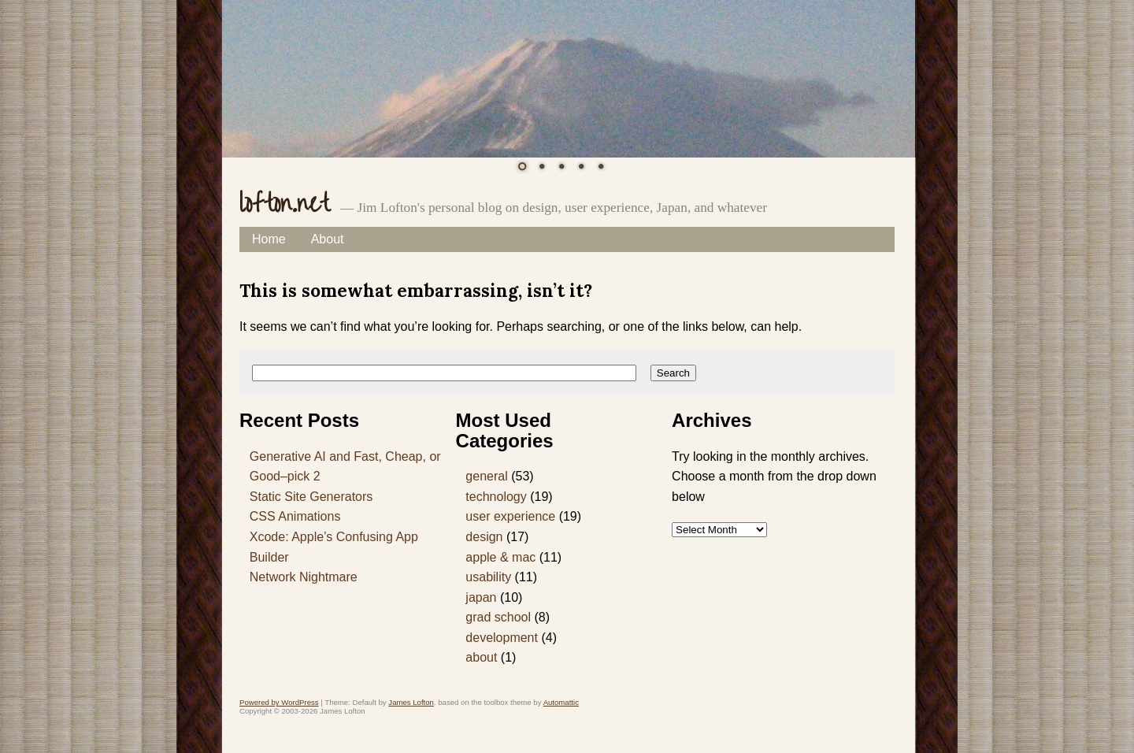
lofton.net (284, 203)
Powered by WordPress (279, 702)
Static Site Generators (311, 496)
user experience (510, 516)
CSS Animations (295, 516)
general (486, 476)
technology (495, 496)
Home (269, 239)
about (481, 657)
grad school (498, 617)
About (327, 239)
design (483, 536)
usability (488, 577)
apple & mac (500, 557)
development (501, 637)
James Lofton (411, 702)
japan (480, 597)
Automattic (561, 702)
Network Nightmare (304, 577)
